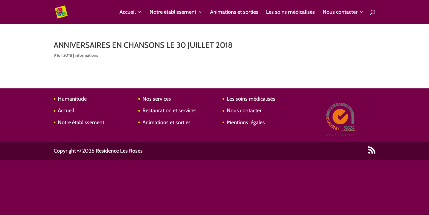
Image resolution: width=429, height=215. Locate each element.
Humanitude (72, 99)
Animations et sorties (234, 12)
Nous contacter (340, 12)
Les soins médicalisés (290, 12)
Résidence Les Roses (119, 151)
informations (86, 55)
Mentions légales (246, 122)
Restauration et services (169, 110)
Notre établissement (173, 12)
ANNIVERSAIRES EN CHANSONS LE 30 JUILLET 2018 (143, 45)
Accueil (127, 12)
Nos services (156, 99)
